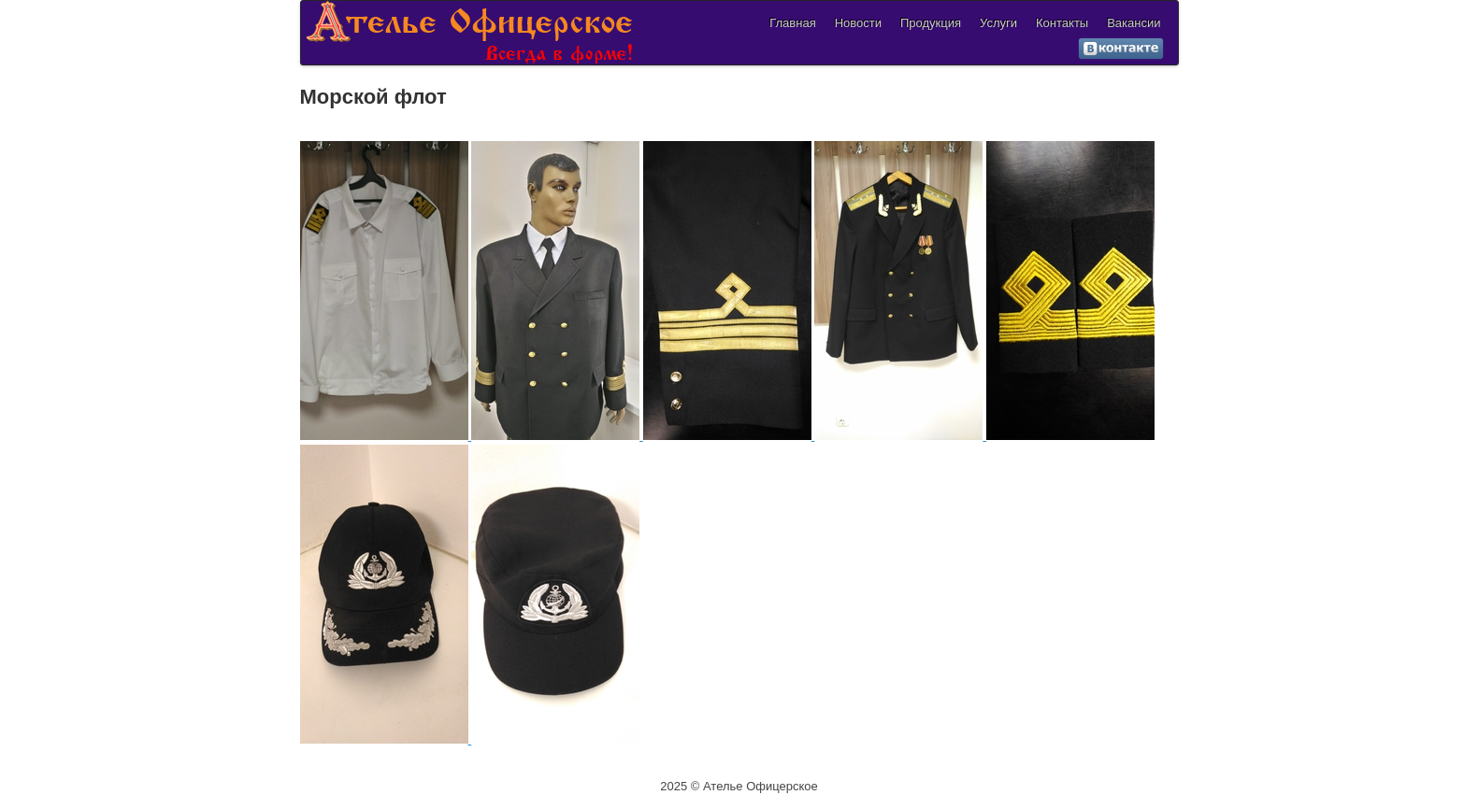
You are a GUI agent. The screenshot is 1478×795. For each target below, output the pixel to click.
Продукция (930, 23)
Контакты (1062, 23)
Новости (858, 23)
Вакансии (1133, 23)
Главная (792, 23)
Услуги (998, 23)
